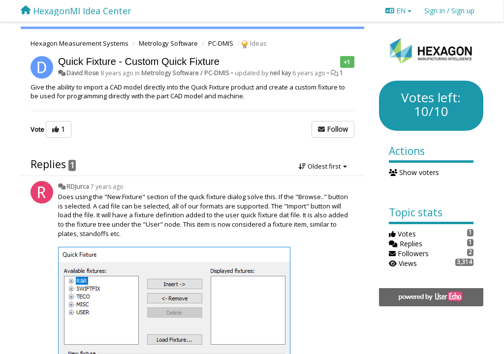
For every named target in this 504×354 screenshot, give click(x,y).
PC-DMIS (220, 43)
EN (398, 10)
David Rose (82, 73)
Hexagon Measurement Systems (79, 43)
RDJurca (77, 186)
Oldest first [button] (323, 166)
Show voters (414, 172)
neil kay (280, 73)
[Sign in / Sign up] (449, 10)
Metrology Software (168, 43)
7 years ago (107, 186)
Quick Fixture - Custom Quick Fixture (139, 61)
